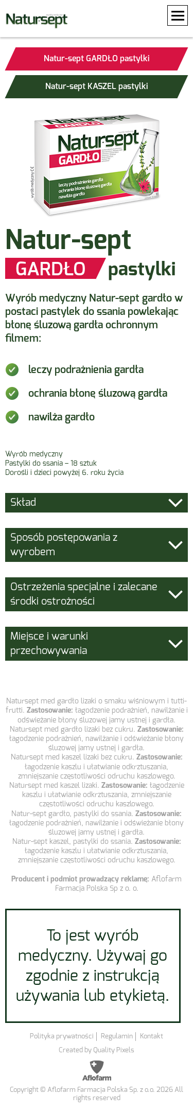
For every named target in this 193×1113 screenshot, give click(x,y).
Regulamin (117, 1036)
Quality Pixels (113, 1050)
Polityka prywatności (62, 1036)
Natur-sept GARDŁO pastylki (96, 59)
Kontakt (151, 1036)
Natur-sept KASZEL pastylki (96, 86)
